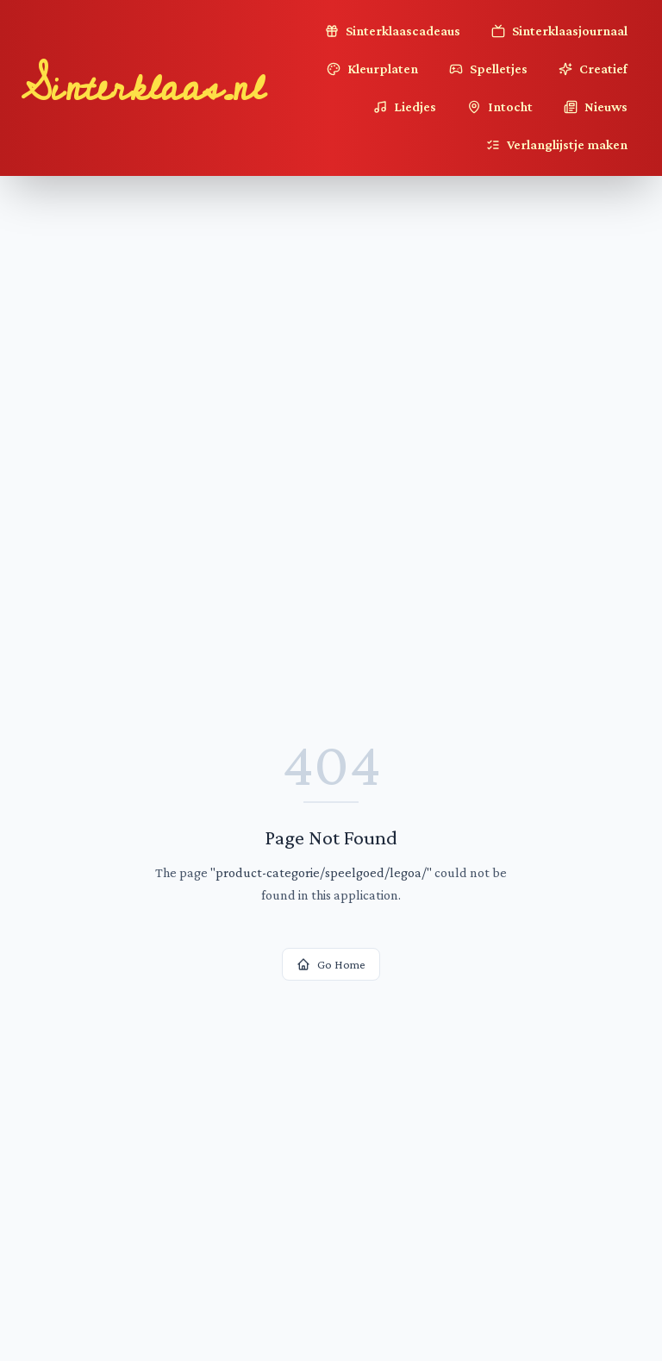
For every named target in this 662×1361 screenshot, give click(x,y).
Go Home (331, 964)
